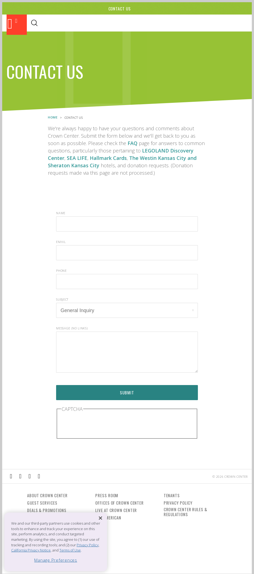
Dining (77, 23)
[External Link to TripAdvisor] (29, 476)
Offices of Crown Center (119, 502)
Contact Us (119, 8)
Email (61, 241)
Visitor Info (164, 23)
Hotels (139, 23)
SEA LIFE (77, 157)
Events (120, 23)
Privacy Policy (178, 502)
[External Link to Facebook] (11, 476)
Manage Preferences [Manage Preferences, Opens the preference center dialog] (55, 560)
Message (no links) (72, 328)
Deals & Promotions (47, 510)
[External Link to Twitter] (39, 476)
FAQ (132, 143)
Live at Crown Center (116, 510)
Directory (191, 23)
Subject (62, 299)
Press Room (106, 495)
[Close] (100, 518)
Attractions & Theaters (41, 23)
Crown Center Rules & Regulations (185, 512)
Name (60, 213)
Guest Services (42, 502)
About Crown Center (47, 495)
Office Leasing (221, 23)
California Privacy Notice (31, 550)
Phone (61, 270)
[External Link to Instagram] (20, 476)
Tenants (172, 495)
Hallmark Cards (108, 157)
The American (108, 517)
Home (53, 117)
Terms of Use (70, 550)
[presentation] (102, 424)
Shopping (98, 23)
